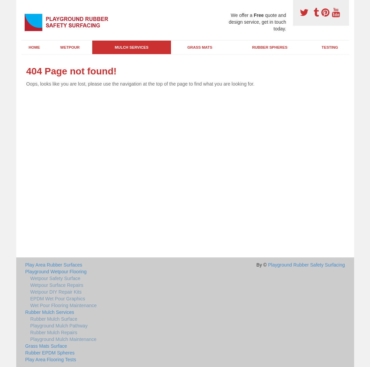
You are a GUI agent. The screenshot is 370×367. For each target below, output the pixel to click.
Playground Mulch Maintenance (63, 339)
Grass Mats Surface (46, 346)
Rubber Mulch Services (49, 312)
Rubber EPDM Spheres (50, 352)
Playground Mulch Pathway (59, 325)
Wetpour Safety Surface (55, 278)
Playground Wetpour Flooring (56, 271)
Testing (330, 47)
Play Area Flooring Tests (50, 359)
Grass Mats (199, 47)
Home (34, 47)
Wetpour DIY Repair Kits (56, 292)
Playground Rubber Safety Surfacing (306, 265)
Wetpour (69, 47)
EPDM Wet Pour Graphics (57, 298)
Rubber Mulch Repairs (53, 332)
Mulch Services (132, 47)
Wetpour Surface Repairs (56, 285)
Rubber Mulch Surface (53, 319)
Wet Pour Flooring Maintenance (63, 305)
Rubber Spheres (269, 47)
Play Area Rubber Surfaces (53, 265)
